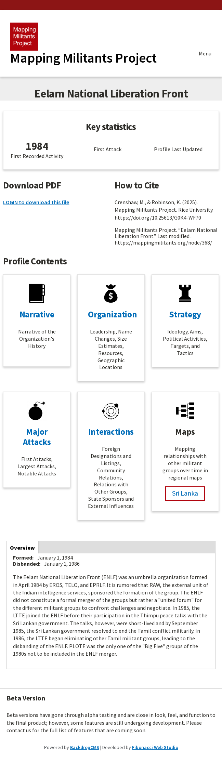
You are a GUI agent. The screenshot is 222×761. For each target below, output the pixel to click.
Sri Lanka (185, 493)
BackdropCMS (84, 747)
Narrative (36, 314)
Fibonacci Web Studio (155, 747)
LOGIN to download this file (36, 202)
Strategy (185, 314)
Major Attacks (37, 436)
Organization (112, 314)
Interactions (111, 431)
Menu (205, 54)
